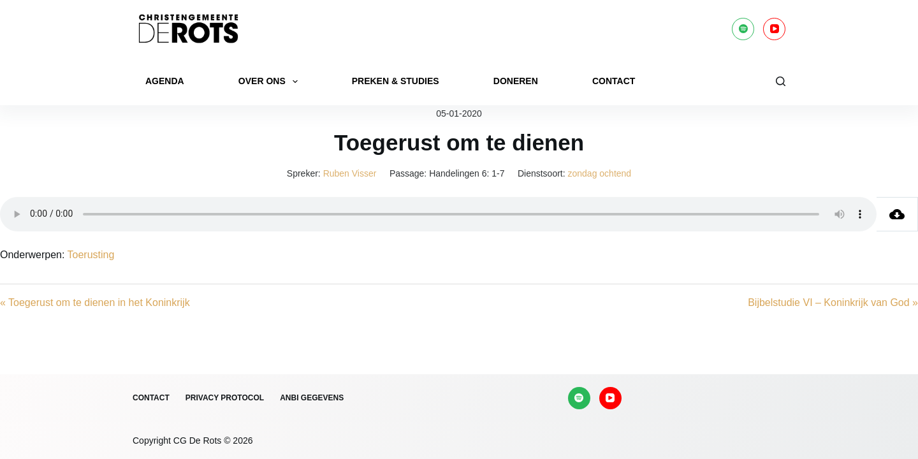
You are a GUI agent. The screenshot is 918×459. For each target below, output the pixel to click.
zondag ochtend (600, 173)
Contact (613, 81)
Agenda (164, 81)
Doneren (515, 81)
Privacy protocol (225, 397)
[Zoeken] (780, 81)
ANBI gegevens (312, 397)
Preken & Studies (395, 81)
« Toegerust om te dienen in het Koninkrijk (95, 302)
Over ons (270, 81)
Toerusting (91, 254)
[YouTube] (774, 29)
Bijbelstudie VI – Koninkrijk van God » (833, 302)
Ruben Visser (350, 173)
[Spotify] (743, 29)
